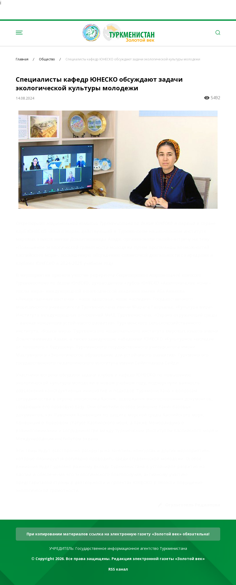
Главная (22, 59)
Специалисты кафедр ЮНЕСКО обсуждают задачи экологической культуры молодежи (133, 59)
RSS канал (118, 569)
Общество (47, 59)
